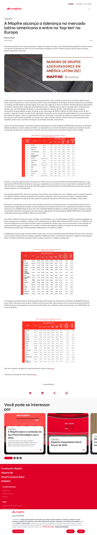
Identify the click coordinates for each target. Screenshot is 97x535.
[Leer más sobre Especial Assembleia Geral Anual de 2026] (68, 450)
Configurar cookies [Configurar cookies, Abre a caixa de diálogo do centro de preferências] (18, 531)
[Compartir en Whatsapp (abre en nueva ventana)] (66, 393)
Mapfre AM (5, 491)
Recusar (71, 531)
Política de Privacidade (9, 508)
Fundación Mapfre (11, 468)
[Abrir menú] (89, 9)
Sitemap (5, 497)
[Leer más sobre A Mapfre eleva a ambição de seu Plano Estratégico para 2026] (25, 450)
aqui (52, 368)
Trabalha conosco (8, 494)
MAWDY (6, 481)
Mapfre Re (7, 472)
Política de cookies (48, 527)
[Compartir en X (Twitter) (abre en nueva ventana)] (54, 393)
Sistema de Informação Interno (12, 505)
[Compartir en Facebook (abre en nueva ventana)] (30, 393)
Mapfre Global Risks (12, 477)
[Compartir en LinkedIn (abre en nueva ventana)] (42, 393)
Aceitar (81, 531)
